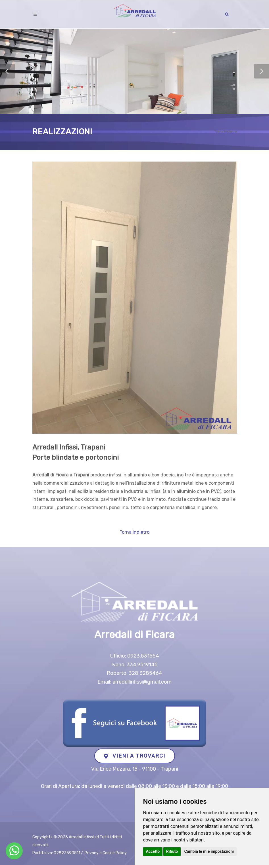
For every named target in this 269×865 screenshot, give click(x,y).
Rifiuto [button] (172, 851)
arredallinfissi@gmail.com (142, 682)
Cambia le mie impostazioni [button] (209, 851)
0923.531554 (143, 656)
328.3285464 (145, 673)
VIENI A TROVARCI (134, 756)
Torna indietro (225, 131)
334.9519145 (142, 665)
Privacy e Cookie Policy (106, 853)
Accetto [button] (153, 851)
